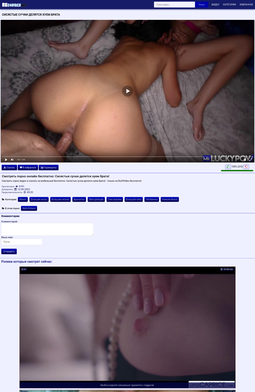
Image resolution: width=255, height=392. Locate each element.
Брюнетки (79, 199)
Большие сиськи (60, 199)
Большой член (133, 199)
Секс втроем (114, 199)
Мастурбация (96, 199)
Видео (215, 4)
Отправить (9, 251)
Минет (23, 199)
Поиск (202, 4)
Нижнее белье (169, 199)
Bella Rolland (29, 208)
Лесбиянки (151, 199)
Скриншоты (48, 167)
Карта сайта (7, 386)
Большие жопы (39, 199)
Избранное (246, 4)
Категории (229, 4)
